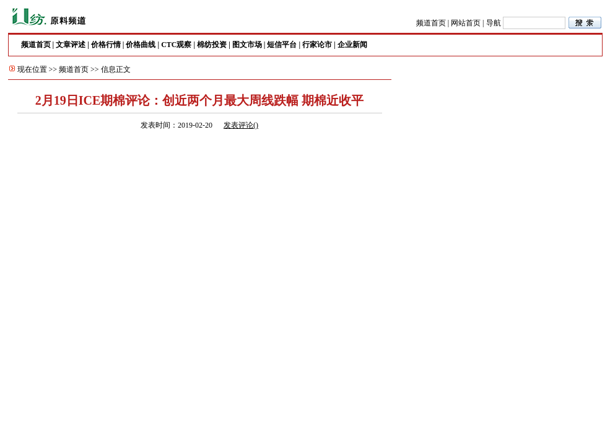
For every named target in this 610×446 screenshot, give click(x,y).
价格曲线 (140, 44)
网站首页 (466, 23)
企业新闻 (352, 44)
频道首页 (431, 23)
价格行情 (106, 44)
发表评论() (241, 125)
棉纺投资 (212, 44)
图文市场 (247, 44)
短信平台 (282, 44)
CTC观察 (176, 44)
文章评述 (70, 44)
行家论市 (317, 44)
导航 (493, 23)
